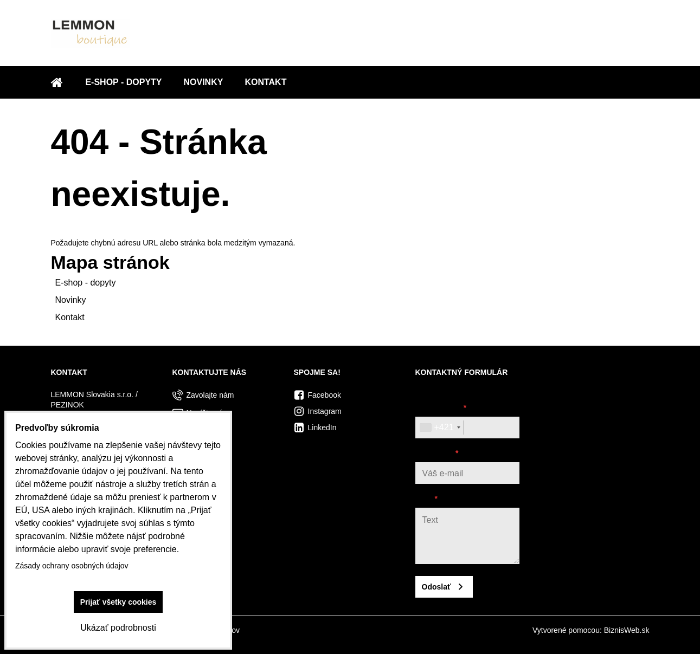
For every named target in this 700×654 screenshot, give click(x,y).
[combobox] (440, 427)
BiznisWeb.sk (627, 630)
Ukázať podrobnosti (118, 627)
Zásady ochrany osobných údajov (72, 565)
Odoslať (436, 586)
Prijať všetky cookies (118, 602)
